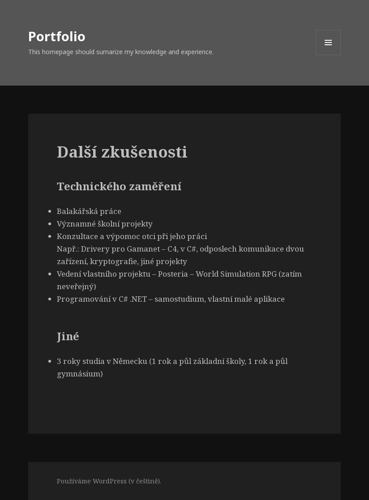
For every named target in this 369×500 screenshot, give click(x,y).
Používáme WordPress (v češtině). (109, 481)
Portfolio (57, 36)
